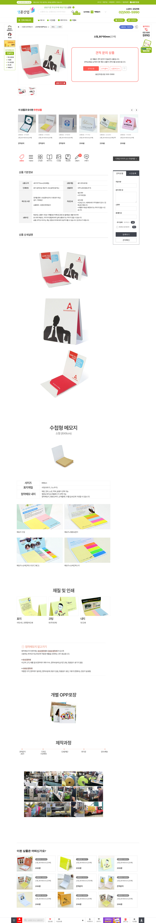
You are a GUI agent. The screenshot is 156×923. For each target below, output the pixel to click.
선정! (59, 7)
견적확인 (126, 240)
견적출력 (104, 68)
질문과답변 (125, 2)
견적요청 (91, 68)
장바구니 (118, 2)
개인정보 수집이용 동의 (124, 227)
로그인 (99, 2)
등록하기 (126, 234)
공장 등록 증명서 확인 (24, 2)
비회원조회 (111, 2)
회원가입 (105, 2)
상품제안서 (115, 68)
